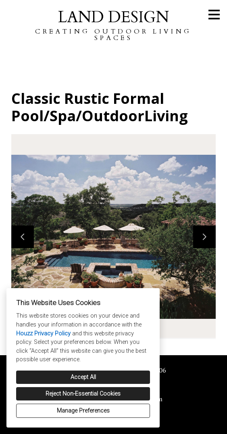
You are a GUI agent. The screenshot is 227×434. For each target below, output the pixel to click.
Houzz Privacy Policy (43, 333)
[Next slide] (204, 236)
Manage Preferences (83, 410)
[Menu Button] (214, 14)
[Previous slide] (22, 236)
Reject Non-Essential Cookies (83, 393)
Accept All (83, 377)
